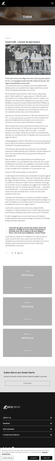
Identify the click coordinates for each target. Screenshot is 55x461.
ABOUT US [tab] (7, 418)
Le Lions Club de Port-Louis (18, 118)
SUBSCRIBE (27, 383)
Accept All (34, 459)
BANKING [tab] (6, 423)
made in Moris (28, 96)
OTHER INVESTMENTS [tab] (11, 435)
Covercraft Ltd (39, 101)
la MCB (30, 154)
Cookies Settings (8, 459)
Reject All (46, 459)
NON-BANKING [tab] (8, 429)
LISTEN (27, 288)
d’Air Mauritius (40, 78)
